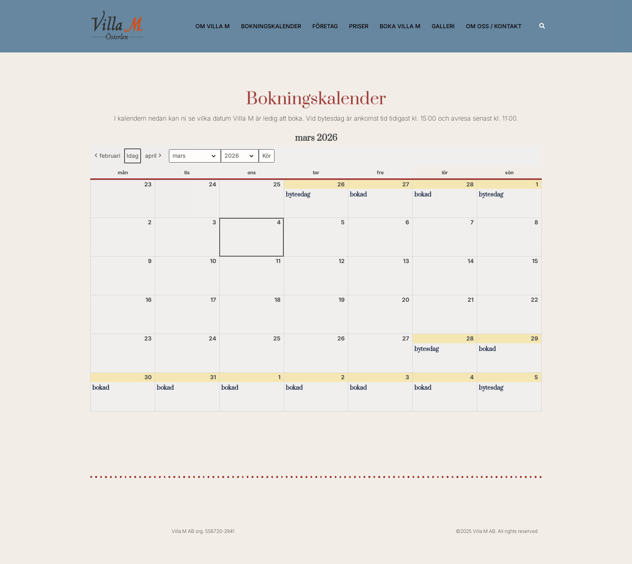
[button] (542, 26)
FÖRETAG (325, 26)
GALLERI (443, 26)
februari (106, 156)
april (154, 156)
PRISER (358, 26)
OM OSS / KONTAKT (494, 26)
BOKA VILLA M (400, 26)
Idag (133, 155)
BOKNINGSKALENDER (271, 26)
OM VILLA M (212, 26)
